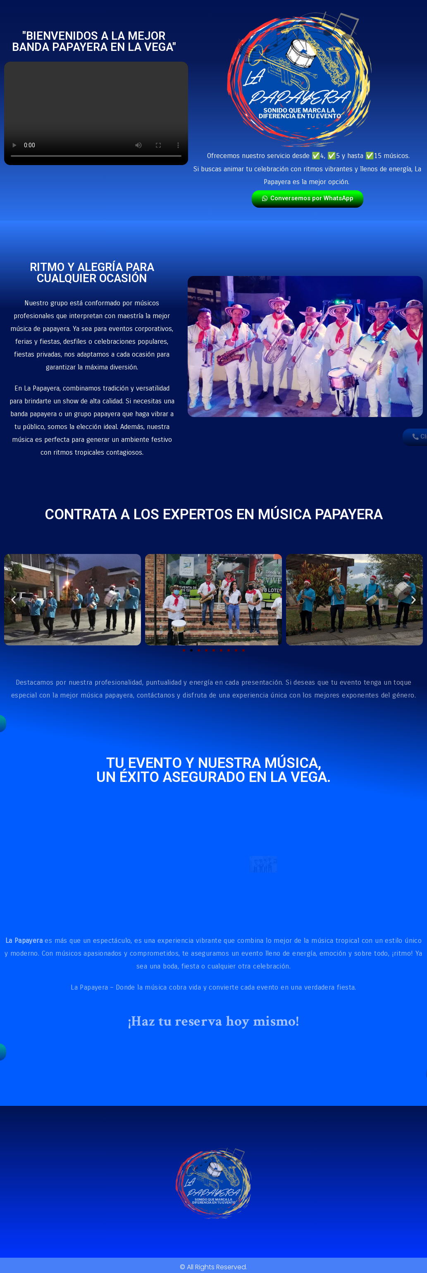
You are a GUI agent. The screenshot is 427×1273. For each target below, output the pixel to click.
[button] (13, 600)
